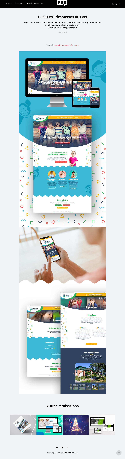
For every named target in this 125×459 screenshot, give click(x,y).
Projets (9, 3)
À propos (18, 3)
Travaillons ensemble (34, 3)
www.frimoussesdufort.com (67, 45)
